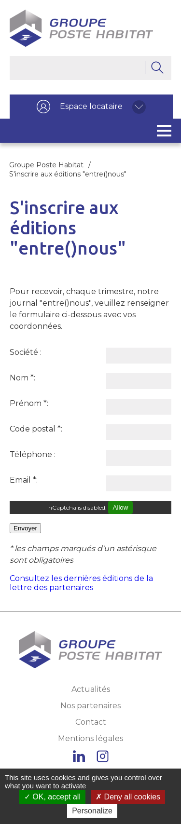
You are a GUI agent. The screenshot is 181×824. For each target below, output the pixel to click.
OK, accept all (52, 797)
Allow (120, 507)
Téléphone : (33, 454)
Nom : (22, 377)
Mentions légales (90, 738)
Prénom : (29, 403)
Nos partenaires (90, 705)
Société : (26, 352)
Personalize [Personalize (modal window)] (92, 811)
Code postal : (36, 428)
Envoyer (25, 528)
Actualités (90, 689)
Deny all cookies (128, 797)
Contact (90, 722)
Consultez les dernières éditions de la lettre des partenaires (81, 583)
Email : (24, 480)
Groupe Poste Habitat (46, 165)
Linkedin (79, 756)
